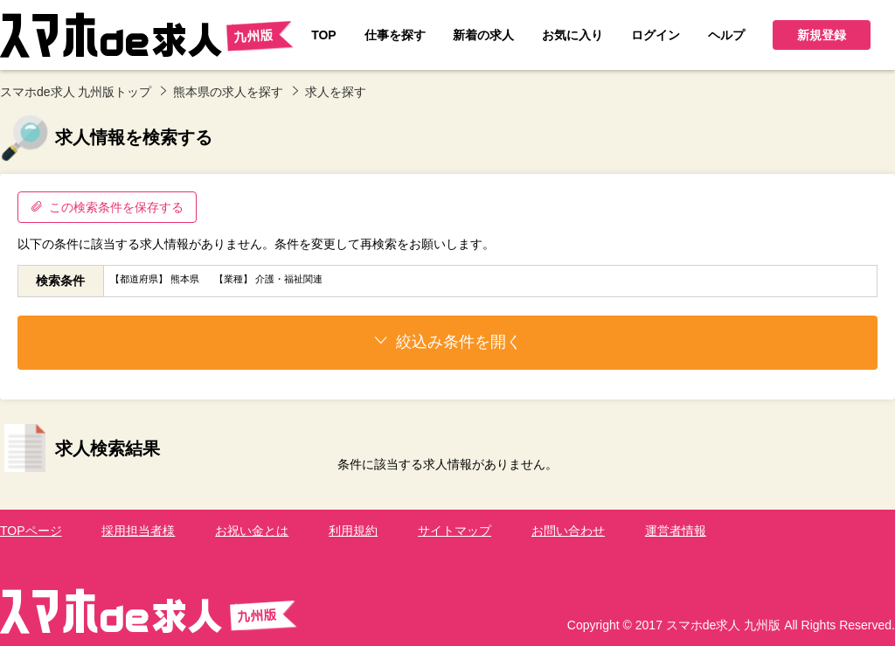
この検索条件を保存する (107, 207)
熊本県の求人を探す (228, 92)
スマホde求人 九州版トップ (75, 92)
